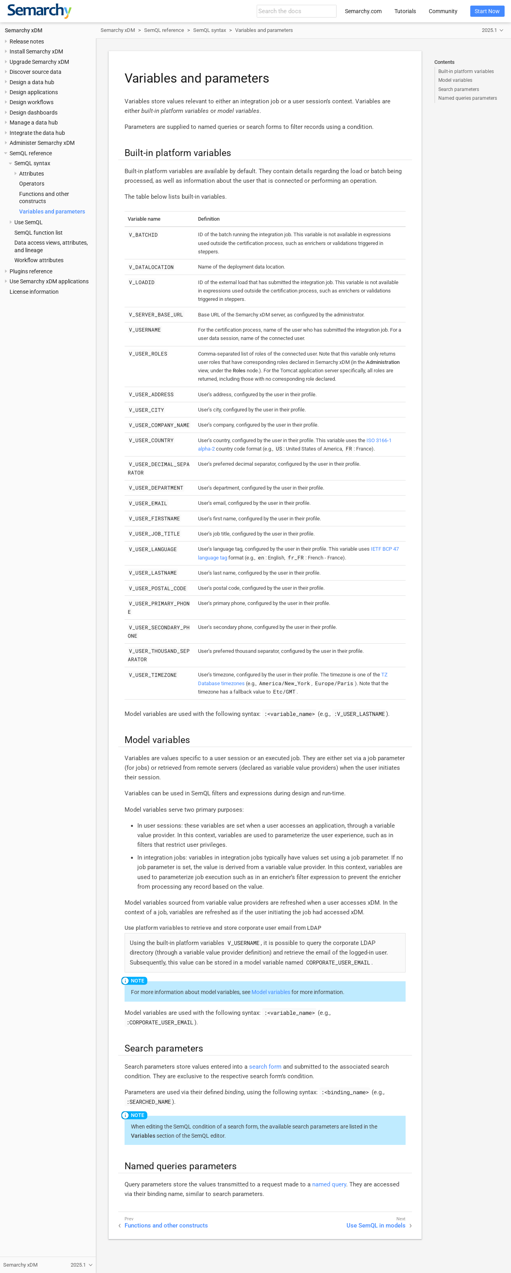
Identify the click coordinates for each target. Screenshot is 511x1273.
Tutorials (405, 11)
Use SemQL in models (376, 1225)
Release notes (27, 41)
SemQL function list (38, 232)
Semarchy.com (363, 11)
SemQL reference (31, 153)
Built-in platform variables (466, 71)
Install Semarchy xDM (36, 51)
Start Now (487, 11)
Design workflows (31, 102)
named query (329, 1184)
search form (265, 1066)
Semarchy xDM (23, 30)
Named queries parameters (467, 98)
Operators (31, 183)
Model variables (455, 80)
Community (443, 11)
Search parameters (458, 89)
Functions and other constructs (166, 1225)
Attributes (31, 173)
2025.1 (489, 30)
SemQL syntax (32, 163)
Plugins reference (31, 271)
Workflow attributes (38, 260)
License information (34, 292)
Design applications (34, 92)
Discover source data (35, 72)
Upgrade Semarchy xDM (39, 62)
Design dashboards (33, 112)
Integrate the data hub (37, 133)
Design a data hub (32, 82)
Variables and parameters (52, 211)
